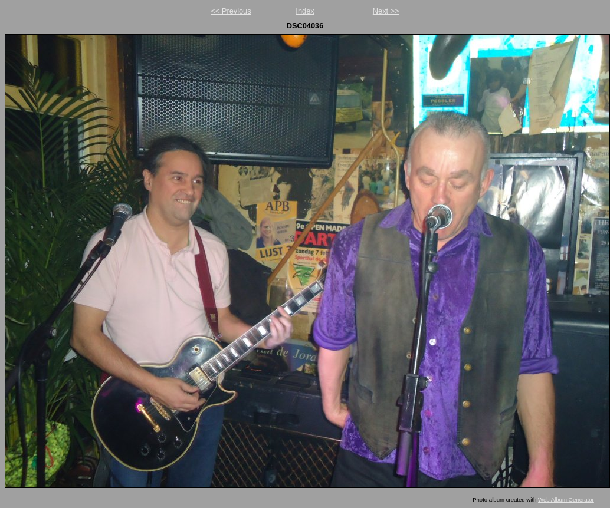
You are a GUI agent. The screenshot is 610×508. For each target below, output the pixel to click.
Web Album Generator (566, 499)
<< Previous (231, 10)
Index (305, 10)
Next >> (386, 10)
